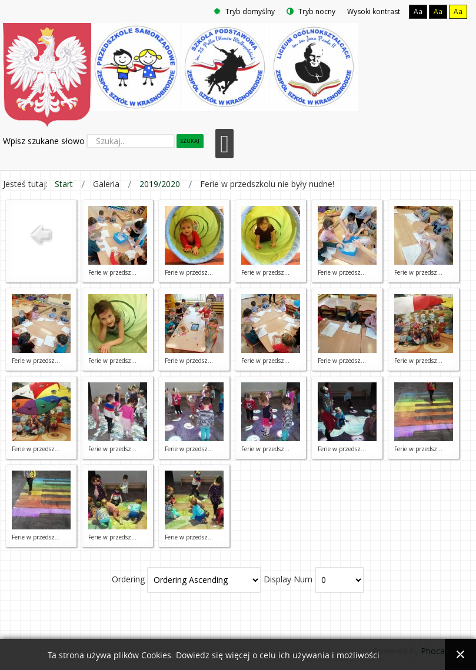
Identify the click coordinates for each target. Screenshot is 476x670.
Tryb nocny (311, 11)
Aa (418, 11)
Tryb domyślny (244, 11)
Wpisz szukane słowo (44, 140)
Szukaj (190, 141)
